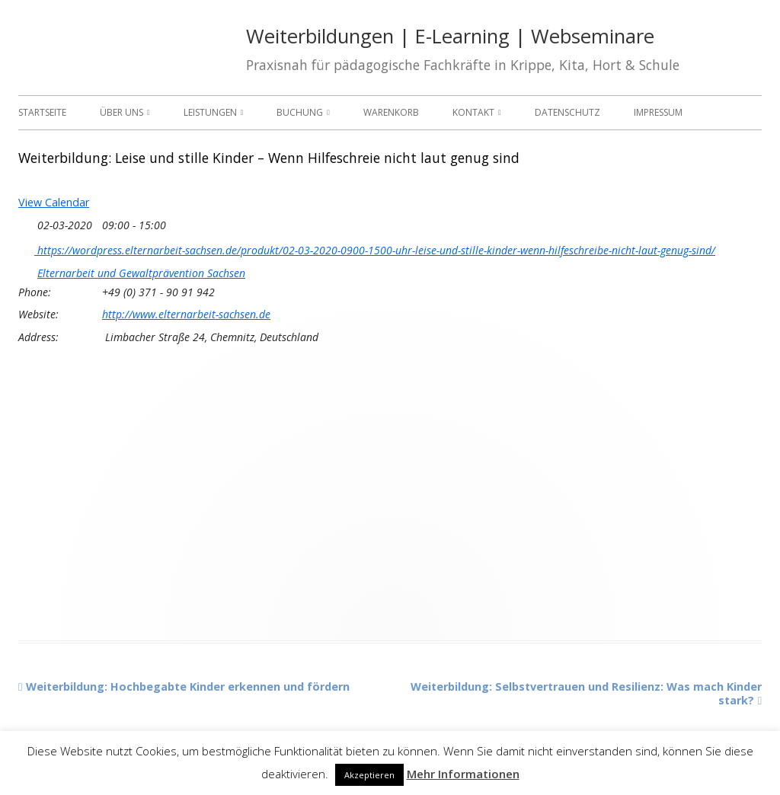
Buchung (300, 112)
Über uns (121, 112)
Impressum (658, 112)
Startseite (42, 112)
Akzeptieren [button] (369, 775)
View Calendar (53, 202)
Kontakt (473, 112)
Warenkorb (391, 112)
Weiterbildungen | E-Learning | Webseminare (450, 36)
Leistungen (210, 112)
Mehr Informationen (463, 773)
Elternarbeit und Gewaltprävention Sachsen (141, 273)
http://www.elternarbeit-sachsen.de (186, 314)
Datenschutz (567, 112)
